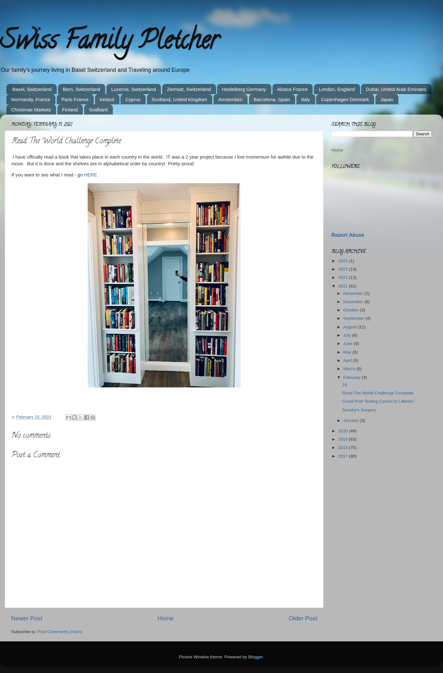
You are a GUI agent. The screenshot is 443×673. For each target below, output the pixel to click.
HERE (90, 174)
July (347, 335)
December (353, 293)
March (349, 368)
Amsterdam (230, 99)
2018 (343, 447)
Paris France (75, 99)
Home (165, 618)
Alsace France (292, 89)
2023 (343, 269)
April (348, 360)
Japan (386, 99)
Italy (305, 99)
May (347, 352)
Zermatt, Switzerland (189, 89)
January (351, 420)
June (348, 343)
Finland (70, 109)
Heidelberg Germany (244, 89)
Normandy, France (30, 99)
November (353, 301)
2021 (343, 286)
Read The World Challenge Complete (378, 393)
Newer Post (26, 618)
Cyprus (133, 99)
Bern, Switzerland (81, 89)
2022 (343, 277)
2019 (343, 439)
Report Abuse (347, 235)
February (352, 377)
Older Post (303, 618)
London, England (337, 89)
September (354, 318)
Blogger (255, 656)
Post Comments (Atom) (60, 631)
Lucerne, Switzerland (133, 89)
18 (344, 384)
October (351, 310)
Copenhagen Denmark (345, 99)
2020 (343, 431)
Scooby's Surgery (359, 410)
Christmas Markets (31, 109)
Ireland (107, 99)
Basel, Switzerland (32, 89)
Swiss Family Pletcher (109, 43)
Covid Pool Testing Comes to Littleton (378, 401)
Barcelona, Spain (272, 99)
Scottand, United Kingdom (179, 99)
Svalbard (98, 109)
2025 (343, 260)
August (350, 327)
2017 (343, 456)
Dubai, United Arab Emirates (396, 89)
